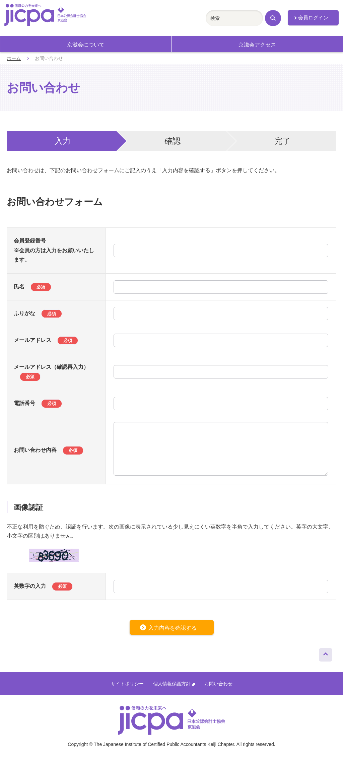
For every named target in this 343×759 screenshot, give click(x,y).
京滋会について (86, 45)
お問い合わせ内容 (48, 450)
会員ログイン (313, 17)
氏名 (32, 286)
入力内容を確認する (172, 628)
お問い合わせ (218, 683)
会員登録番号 (30, 241)
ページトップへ (325, 653)
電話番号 (38, 403)
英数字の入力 (43, 586)
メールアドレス (46, 340)
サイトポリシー (127, 683)
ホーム (14, 58)
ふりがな (38, 313)
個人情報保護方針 (174, 683)
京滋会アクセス (257, 45)
